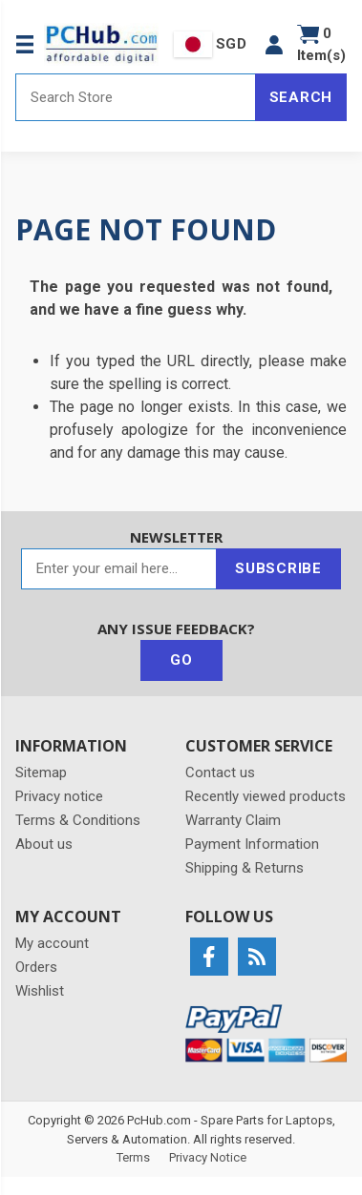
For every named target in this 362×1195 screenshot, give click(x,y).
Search (301, 97)
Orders (36, 967)
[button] (274, 44)
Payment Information (252, 844)
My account (52, 943)
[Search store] (135, 97)
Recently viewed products (265, 796)
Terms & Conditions (77, 820)
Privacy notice (59, 796)
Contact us (220, 772)
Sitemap (41, 772)
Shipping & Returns (244, 867)
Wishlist (39, 990)
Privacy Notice (207, 1157)
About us (44, 844)
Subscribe (278, 568)
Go (181, 660)
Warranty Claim (233, 820)
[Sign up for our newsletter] (119, 568)
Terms (133, 1157)
